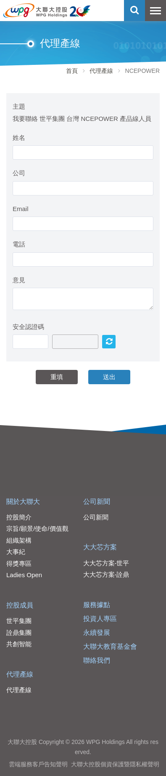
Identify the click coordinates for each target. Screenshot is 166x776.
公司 (19, 173)
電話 (19, 244)
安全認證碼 (28, 326)
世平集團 (19, 620)
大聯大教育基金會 (110, 646)
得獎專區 (19, 563)
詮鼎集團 (19, 632)
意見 (19, 280)
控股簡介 (19, 517)
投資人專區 (100, 618)
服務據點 (96, 604)
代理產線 (101, 70)
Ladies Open (24, 574)
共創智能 (19, 644)
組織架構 (19, 540)
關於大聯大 (23, 501)
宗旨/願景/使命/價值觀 (37, 528)
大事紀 (15, 551)
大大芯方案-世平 (106, 563)
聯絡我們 (96, 660)
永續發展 (96, 632)
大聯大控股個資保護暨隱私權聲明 (115, 764)
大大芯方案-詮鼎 (106, 574)
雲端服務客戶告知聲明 (38, 764)
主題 (19, 106)
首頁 (72, 70)
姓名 (19, 137)
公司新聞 (96, 501)
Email (21, 208)
